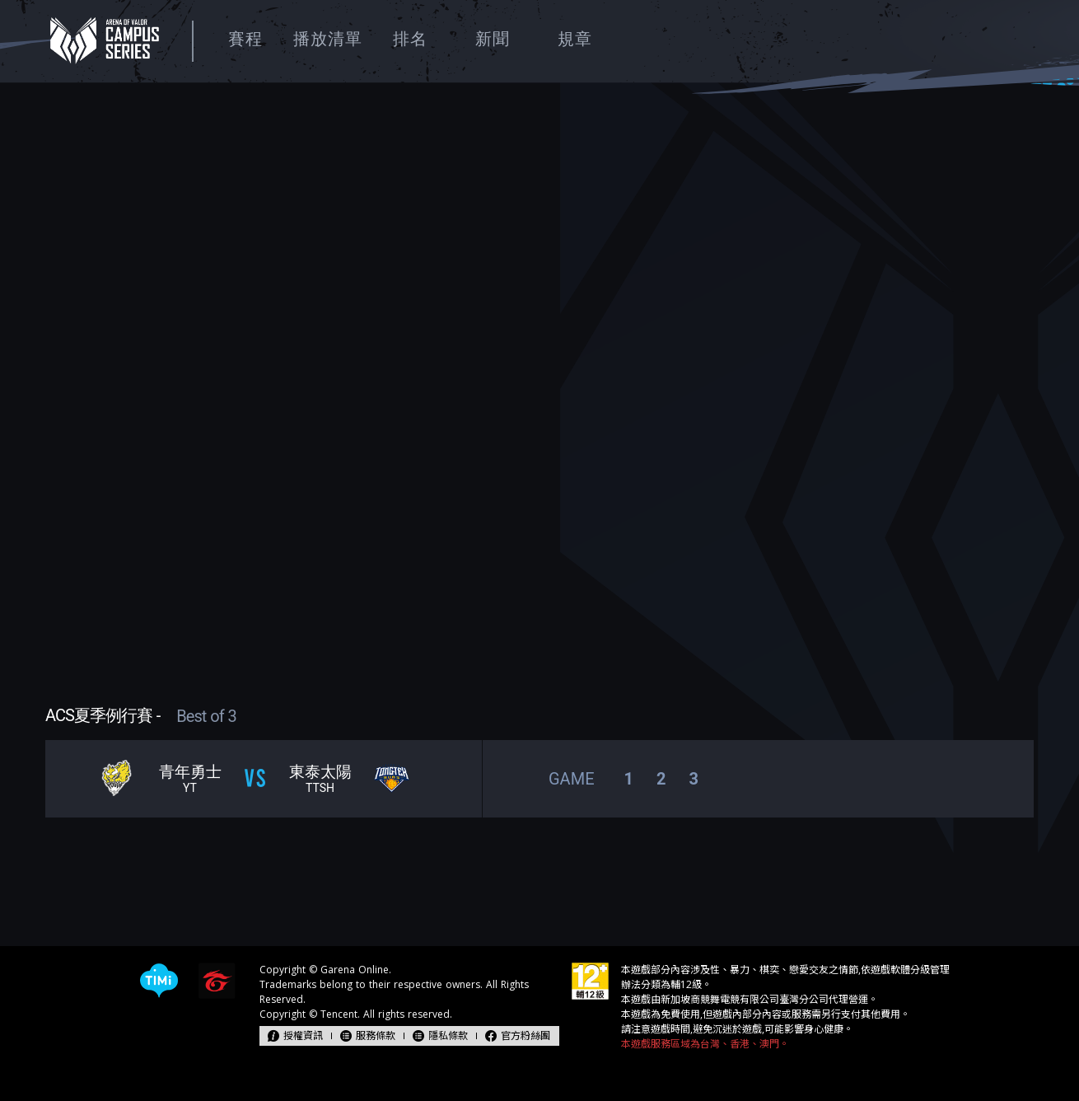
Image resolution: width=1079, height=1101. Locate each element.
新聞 (492, 39)
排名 (410, 39)
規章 (575, 39)
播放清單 (327, 39)
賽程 (245, 39)
